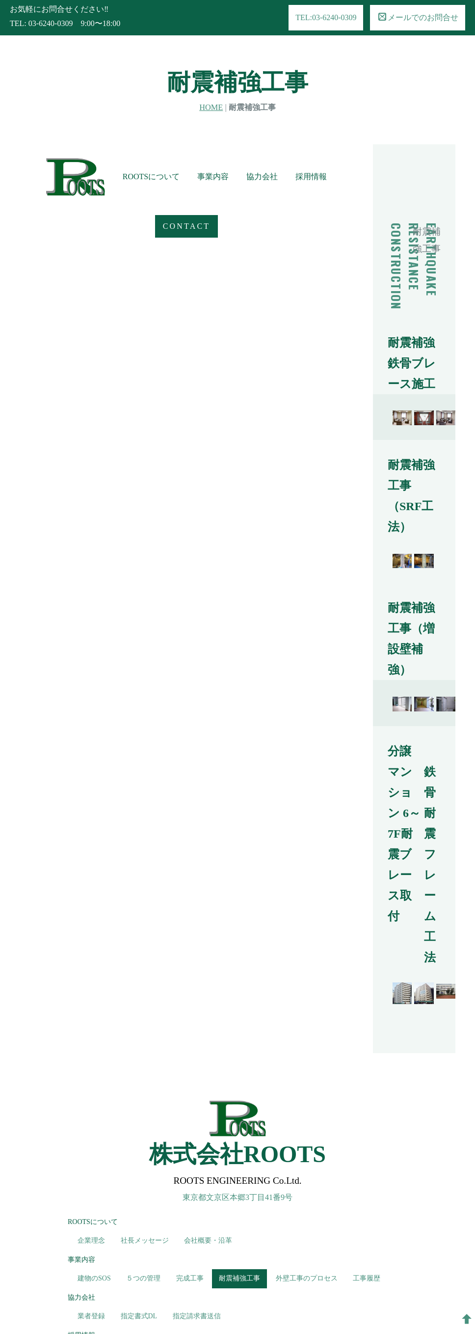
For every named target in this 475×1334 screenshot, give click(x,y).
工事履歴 (366, 1172)
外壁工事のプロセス (307, 1172)
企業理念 (91, 1135)
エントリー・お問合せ (211, 1248)
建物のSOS (94, 1172)
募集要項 (148, 1248)
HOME (211, 72)
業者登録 (91, 1210)
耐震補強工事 (239, 1172)
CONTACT (49, 271)
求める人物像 (98, 1248)
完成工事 (190, 1172)
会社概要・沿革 (208, 1135)
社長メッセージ (145, 1135)
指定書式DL (139, 1210)
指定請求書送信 (197, 1210)
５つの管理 (143, 1172)
